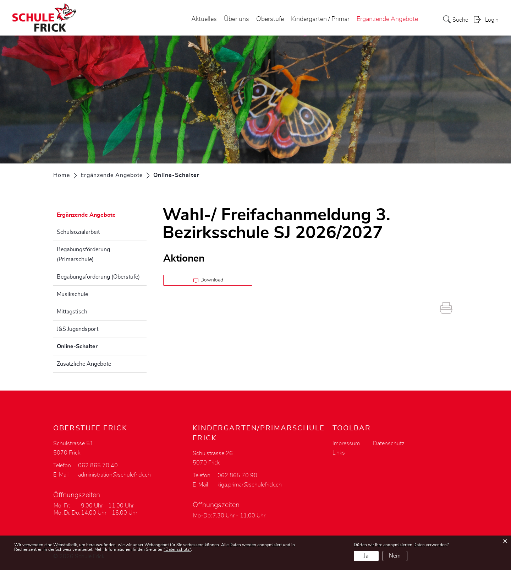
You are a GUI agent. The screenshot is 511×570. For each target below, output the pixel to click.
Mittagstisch (72, 311)
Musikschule (72, 294)
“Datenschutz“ (177, 549)
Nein (395, 556)
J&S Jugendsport (77, 329)
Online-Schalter (95, 345)
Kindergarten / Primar (320, 19)
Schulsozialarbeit (78, 232)
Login (492, 20)
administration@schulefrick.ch (114, 475)
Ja (366, 556)
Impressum (346, 443)
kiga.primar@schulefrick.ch (250, 485)
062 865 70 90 (237, 475)
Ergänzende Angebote (387, 19)
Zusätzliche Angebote (84, 364)
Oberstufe (270, 19)
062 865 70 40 (98, 465)
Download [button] (208, 280)
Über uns (236, 19)
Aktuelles (204, 19)
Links (339, 453)
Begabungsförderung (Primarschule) (83, 254)
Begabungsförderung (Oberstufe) (98, 277)
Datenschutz (389, 443)
